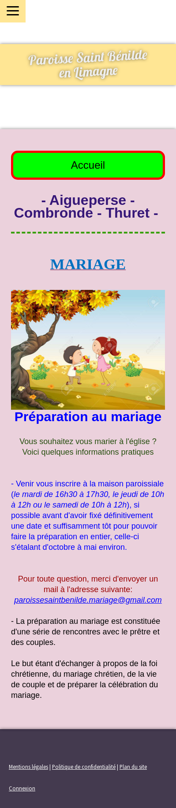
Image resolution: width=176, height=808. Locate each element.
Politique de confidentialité (84, 766)
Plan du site (133, 766)
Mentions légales (28, 766)
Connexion (22, 788)
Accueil (88, 165)
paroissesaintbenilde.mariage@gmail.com (87, 600)
